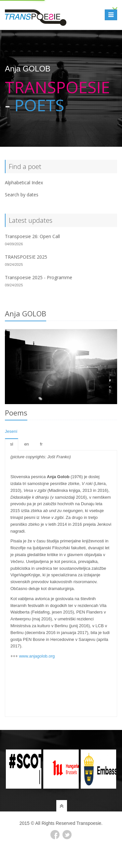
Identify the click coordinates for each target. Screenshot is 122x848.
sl (11, 444)
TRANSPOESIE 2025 (26, 257)
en (26, 444)
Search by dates (21, 194)
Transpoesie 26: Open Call (32, 236)
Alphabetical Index (24, 182)
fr (41, 444)
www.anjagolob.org (37, 656)
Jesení (11, 431)
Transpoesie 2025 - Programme (38, 277)
